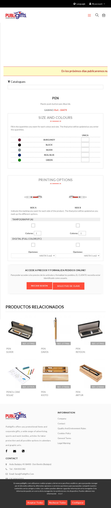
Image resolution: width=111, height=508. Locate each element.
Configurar (78, 502)
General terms (64, 438)
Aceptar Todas (35, 502)
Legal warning (64, 443)
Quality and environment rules (72, 428)
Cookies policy (64, 433)
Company (62, 419)
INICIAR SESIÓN (39, 285)
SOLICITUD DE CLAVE (68, 286)
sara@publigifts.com (24, 474)
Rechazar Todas (57, 502)
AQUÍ (60, 494)
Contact (61, 424)
